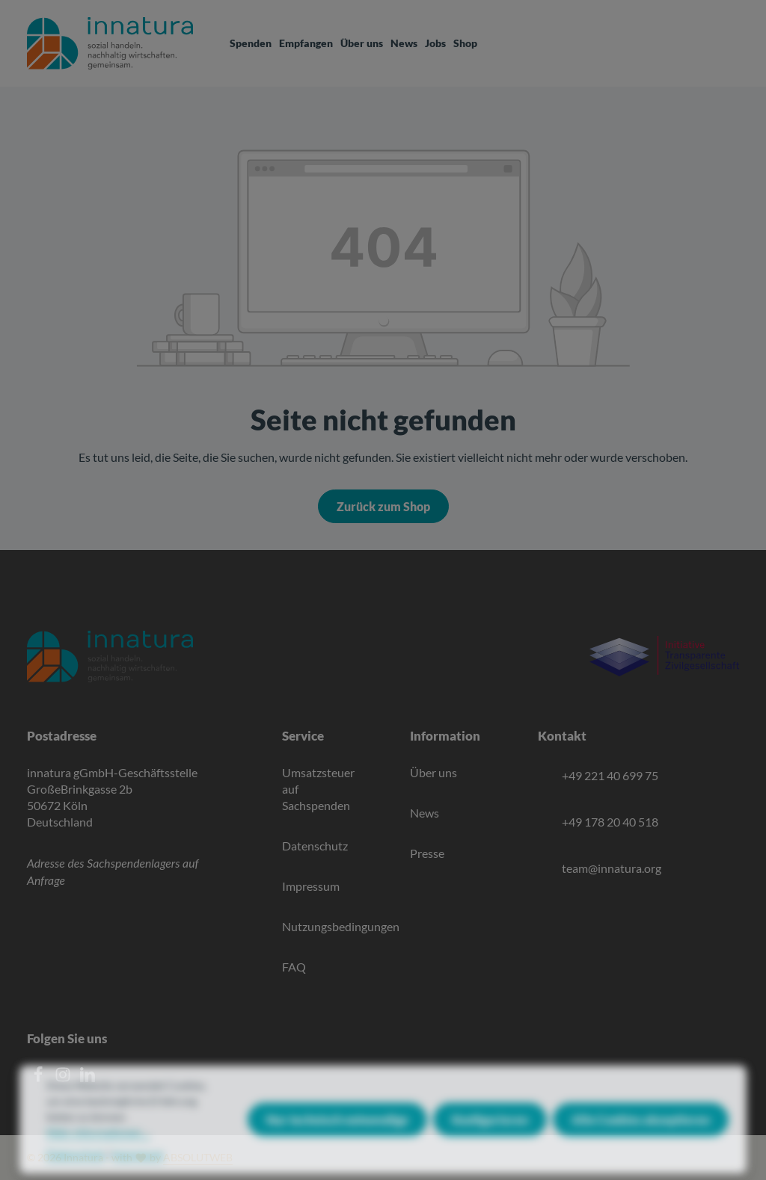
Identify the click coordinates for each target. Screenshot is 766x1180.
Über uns (433, 772)
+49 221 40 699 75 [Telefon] (610, 775)
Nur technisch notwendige (337, 1132)
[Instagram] (64, 1078)
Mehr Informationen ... (98, 1146)
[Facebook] (39, 1078)
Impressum (311, 886)
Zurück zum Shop (383, 506)
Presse (427, 853)
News (424, 813)
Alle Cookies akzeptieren (641, 1132)
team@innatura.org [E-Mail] (611, 868)
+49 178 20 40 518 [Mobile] (610, 822)
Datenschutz (315, 845)
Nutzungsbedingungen (340, 926)
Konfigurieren (490, 1132)
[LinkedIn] (87, 1078)
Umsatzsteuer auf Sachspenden (318, 788)
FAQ (294, 967)
